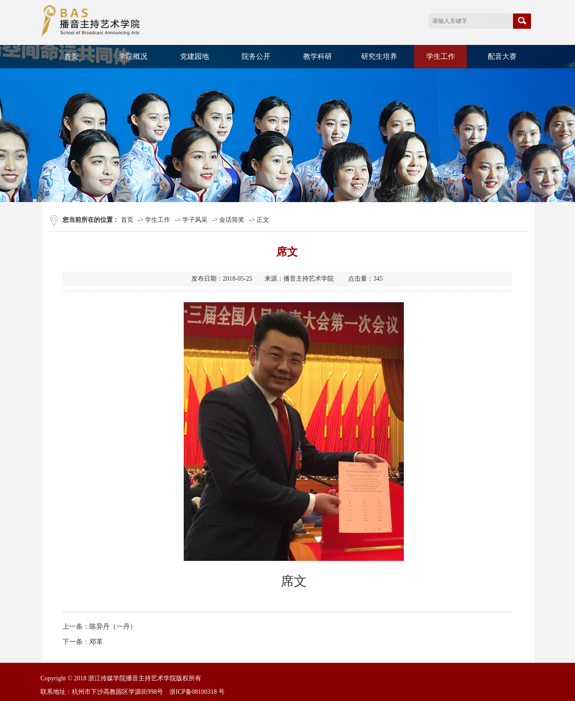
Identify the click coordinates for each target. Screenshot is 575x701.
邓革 (96, 641)
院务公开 (256, 56)
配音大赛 (502, 56)
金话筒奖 (231, 219)
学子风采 (195, 219)
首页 (71, 56)
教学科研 (317, 56)
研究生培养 (379, 56)
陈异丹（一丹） (113, 626)
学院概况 (133, 56)
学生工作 (440, 56)
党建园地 (194, 56)
